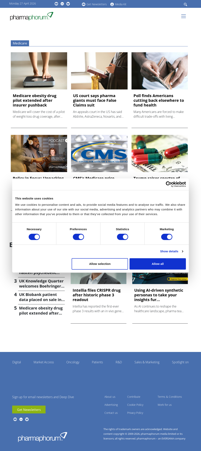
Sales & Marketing (146, 362)
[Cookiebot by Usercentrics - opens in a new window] (169, 184)
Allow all (158, 263)
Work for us (165, 405)
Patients (97, 362)
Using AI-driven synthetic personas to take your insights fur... (158, 295)
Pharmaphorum (42, 437)
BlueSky (68, 4)
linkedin (62, 4)
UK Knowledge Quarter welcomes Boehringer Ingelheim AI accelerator (41, 288)
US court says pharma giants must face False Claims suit (94, 100)
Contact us (111, 413)
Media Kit (120, 4)
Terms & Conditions (170, 397)
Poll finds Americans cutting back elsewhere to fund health (158, 100)
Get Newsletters (97, 4)
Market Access (44, 362)
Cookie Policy (135, 405)
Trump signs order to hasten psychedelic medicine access (39, 272)
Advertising (111, 405)
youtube (56, 4)
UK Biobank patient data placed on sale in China (40, 299)
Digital (16, 362)
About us (109, 397)
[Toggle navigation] (185, 16)
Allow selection (100, 263)
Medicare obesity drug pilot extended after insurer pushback (34, 100)
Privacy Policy (135, 413)
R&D (119, 362)
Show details (169, 251)
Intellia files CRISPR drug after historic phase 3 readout (97, 295)
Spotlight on (180, 362)
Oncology (72, 362)
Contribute (133, 397)
